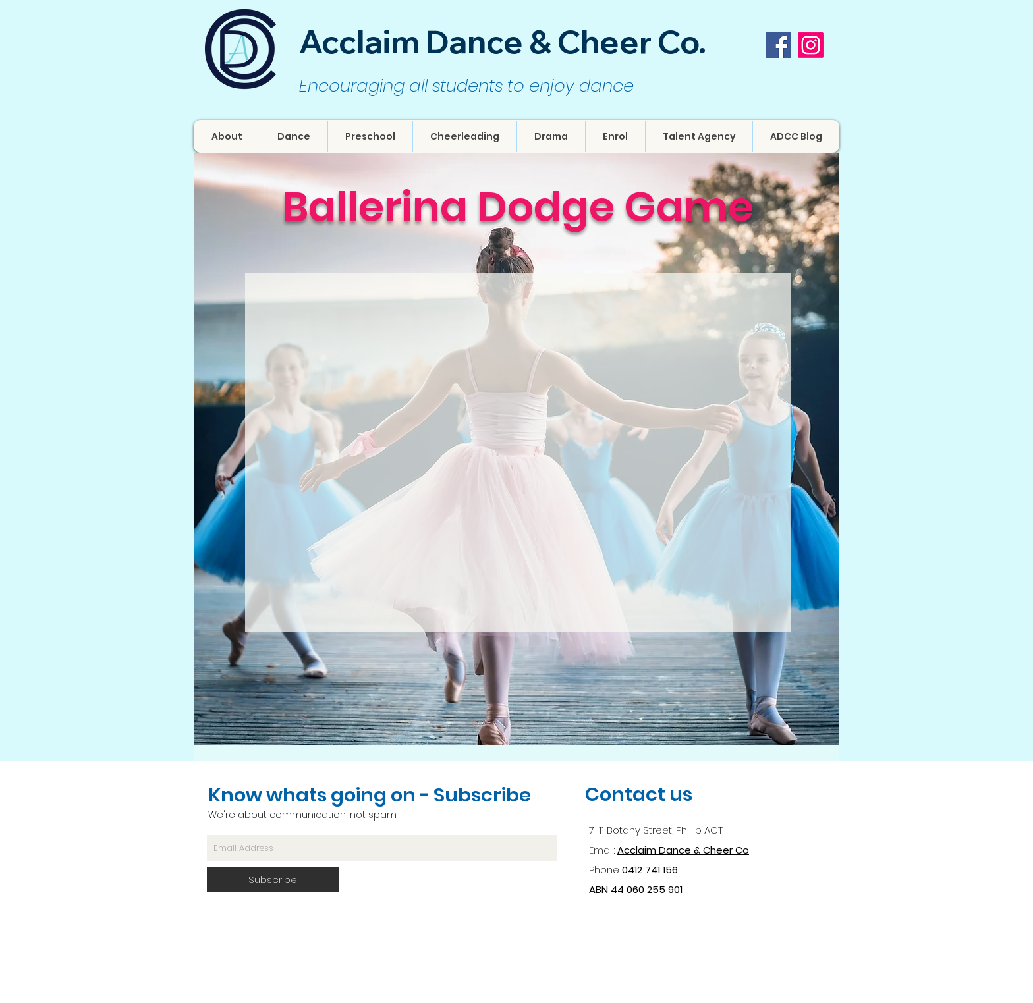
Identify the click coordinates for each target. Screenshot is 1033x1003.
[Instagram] (811, 45)
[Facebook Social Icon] (778, 45)
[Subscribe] (273, 879)
